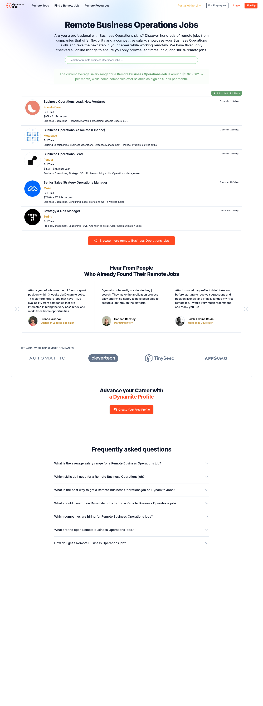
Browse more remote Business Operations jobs (131, 241)
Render (48, 159)
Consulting (75, 201)
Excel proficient (91, 201)
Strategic (74, 173)
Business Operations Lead (63, 154)
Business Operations (55, 120)
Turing (48, 216)
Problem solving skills (144, 144)
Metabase (50, 135)
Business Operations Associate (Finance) (74, 130)
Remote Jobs (40, 5)
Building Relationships (56, 144)
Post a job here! (190, 5)
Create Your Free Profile (131, 410)
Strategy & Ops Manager (62, 211)
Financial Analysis (79, 120)
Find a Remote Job (66, 5)
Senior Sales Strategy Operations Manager (75, 182)
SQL (125, 120)
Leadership (75, 225)
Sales (121, 201)
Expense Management (107, 144)
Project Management (55, 225)
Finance (126, 144)
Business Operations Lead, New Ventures (74, 101)
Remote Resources (97, 5)
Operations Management (126, 173)
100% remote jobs (191, 50)
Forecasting (97, 120)
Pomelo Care (52, 107)
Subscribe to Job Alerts (226, 93)
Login (236, 5)
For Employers (217, 5)
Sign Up (251, 5)
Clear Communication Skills (126, 225)
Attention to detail (99, 225)
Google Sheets (113, 120)
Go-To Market (109, 201)
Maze (47, 188)
